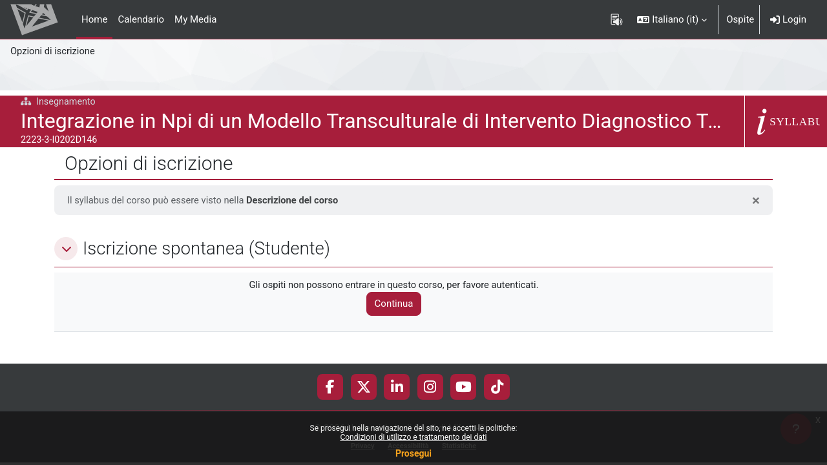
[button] (672, 19)
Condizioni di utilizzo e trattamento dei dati (413, 437)
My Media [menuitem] (195, 19)
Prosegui (413, 453)
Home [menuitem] (94, 19)
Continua (397, 304)
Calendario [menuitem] (141, 19)
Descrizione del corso (297, 200)
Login (788, 19)
